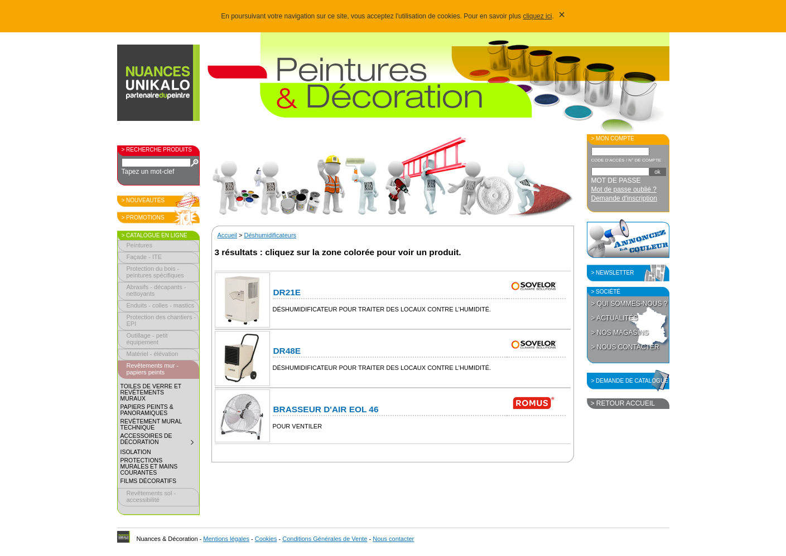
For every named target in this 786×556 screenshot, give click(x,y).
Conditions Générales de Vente (324, 538)
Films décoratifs (148, 481)
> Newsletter (612, 273)
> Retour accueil (623, 403)
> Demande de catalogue (629, 381)
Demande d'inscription (624, 198)
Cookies (266, 538)
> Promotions (143, 217)
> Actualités (614, 318)
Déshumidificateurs (270, 235)
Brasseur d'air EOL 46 (326, 409)
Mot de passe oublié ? (624, 189)
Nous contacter (393, 538)
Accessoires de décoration (159, 440)
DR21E (287, 292)
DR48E (287, 350)
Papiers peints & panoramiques (146, 410)
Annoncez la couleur (628, 238)
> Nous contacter (625, 347)
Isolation (135, 452)
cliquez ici (537, 16)
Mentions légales (226, 538)
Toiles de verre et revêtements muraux (151, 392)
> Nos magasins (620, 332)
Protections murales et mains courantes (149, 466)
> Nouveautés (143, 200)
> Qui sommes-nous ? (629, 304)
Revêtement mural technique (151, 424)
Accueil (227, 235)
